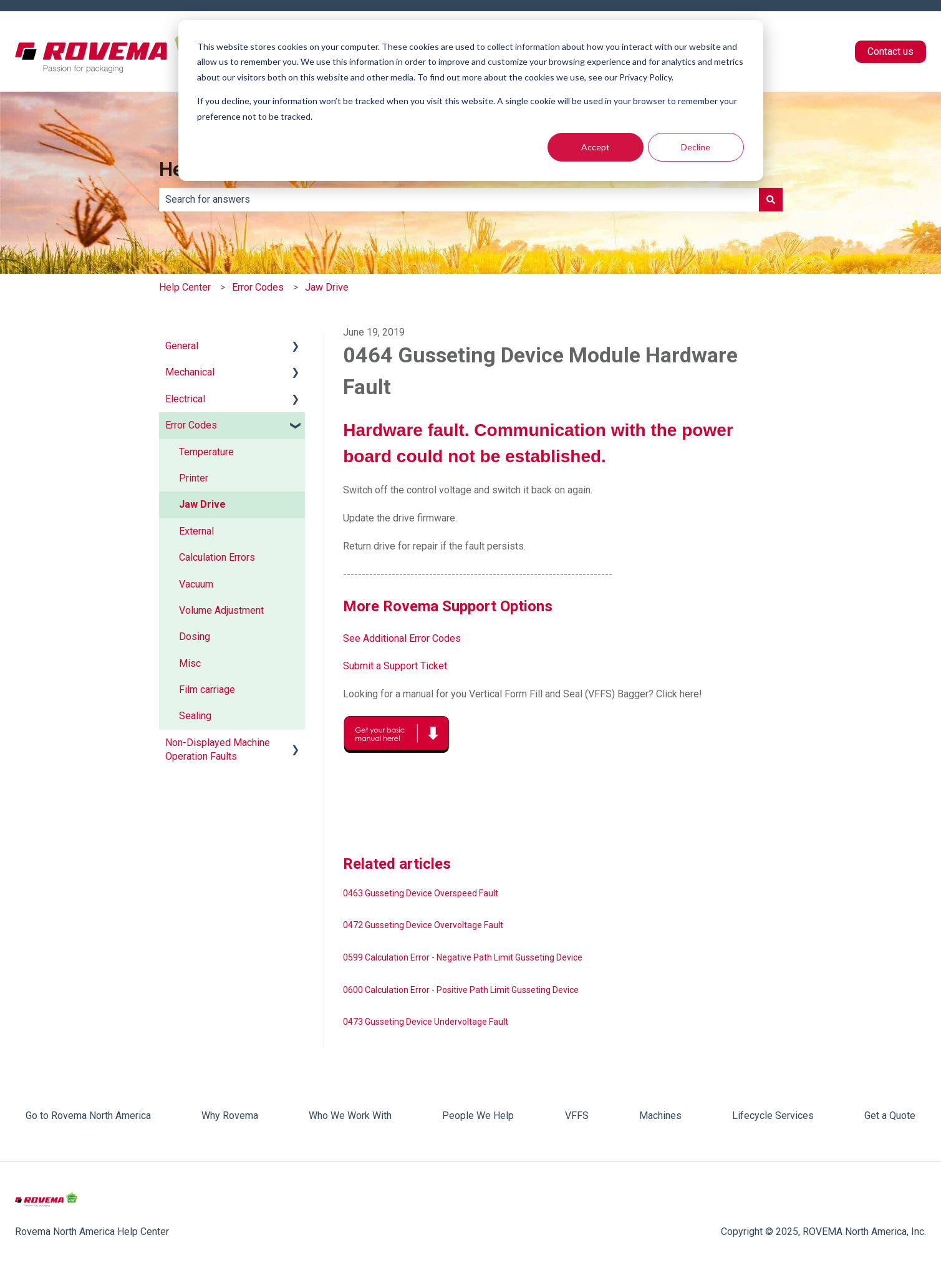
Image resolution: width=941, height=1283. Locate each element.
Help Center (185, 287)
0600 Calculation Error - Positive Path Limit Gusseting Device (461, 990)
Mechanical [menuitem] (190, 372)
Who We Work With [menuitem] (350, 1115)
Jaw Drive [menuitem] (202, 504)
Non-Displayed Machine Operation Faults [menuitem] (217, 749)
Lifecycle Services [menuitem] (773, 1115)
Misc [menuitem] (190, 663)
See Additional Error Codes (402, 638)
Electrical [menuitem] (185, 399)
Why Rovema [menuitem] (229, 1115)
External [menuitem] (196, 531)
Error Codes (258, 287)
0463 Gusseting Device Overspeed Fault (420, 893)
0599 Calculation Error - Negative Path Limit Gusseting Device (462, 957)
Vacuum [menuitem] (196, 584)
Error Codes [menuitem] (191, 425)
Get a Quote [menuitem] (889, 1115)
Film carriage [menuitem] (207, 689)
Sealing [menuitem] (195, 716)
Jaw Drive (327, 287)
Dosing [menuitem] (194, 636)
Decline (695, 147)
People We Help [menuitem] (478, 1115)
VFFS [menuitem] (577, 1115)
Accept (595, 147)
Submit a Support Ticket (395, 666)
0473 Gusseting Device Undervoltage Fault (425, 1022)
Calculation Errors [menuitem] (217, 557)
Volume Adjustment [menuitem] (221, 610)
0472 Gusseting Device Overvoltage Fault (423, 925)
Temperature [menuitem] (206, 452)
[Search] (771, 199)
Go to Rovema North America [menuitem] (88, 1115)
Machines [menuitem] (660, 1115)
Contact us (890, 51)
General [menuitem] (181, 346)
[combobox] (459, 199)
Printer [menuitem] (193, 478)
